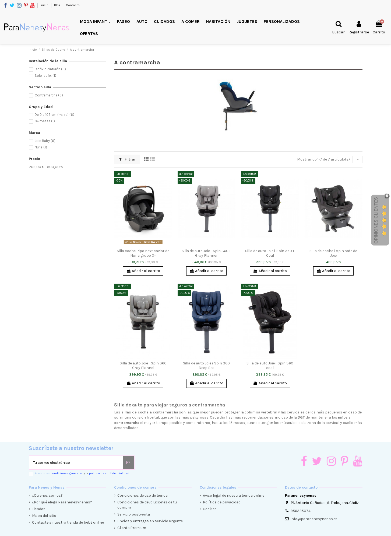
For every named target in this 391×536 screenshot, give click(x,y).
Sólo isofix (45, 76)
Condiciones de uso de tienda (142, 495)
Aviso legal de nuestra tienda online (233, 495)
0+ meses (45, 121)
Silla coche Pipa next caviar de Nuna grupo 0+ (143, 253)
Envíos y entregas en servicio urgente (150, 521)
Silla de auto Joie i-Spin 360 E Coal (270, 253)
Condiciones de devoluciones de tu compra (147, 505)
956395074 (301, 511)
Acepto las (82, 473)
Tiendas (38, 509)
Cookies (210, 509)
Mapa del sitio (44, 515)
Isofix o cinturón (50, 69)
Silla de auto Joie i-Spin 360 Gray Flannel (143, 365)
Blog (57, 5)
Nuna (41, 147)
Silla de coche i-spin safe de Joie (333, 253)
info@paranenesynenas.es (314, 519)
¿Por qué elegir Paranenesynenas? (62, 502)
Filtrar (127, 159)
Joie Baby (45, 141)
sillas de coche (135, 412)
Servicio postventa (133, 514)
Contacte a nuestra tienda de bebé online (68, 522)
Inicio (44, 5)
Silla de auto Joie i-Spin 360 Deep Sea (206, 365)
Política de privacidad (222, 502)
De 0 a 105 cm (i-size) (54, 115)
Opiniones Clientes (376, 220)
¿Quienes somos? (47, 495)
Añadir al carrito (143, 271)
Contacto (73, 5)
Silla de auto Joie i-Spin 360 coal (269, 365)
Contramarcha (49, 95)
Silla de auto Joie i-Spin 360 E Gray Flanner (206, 253)
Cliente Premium (131, 527)
